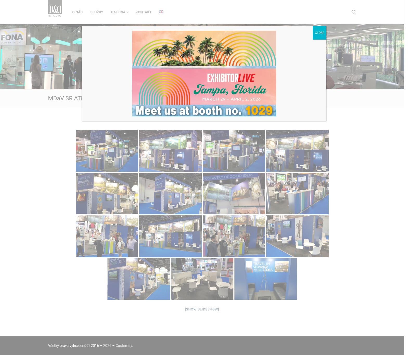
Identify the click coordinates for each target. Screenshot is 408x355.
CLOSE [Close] (319, 33)
